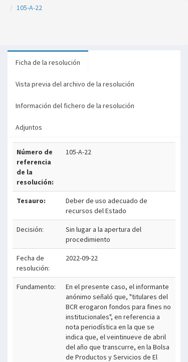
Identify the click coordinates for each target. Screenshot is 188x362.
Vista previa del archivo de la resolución (75, 83)
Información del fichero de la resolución (75, 105)
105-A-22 (29, 7)
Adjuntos (29, 127)
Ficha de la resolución (48, 62)
